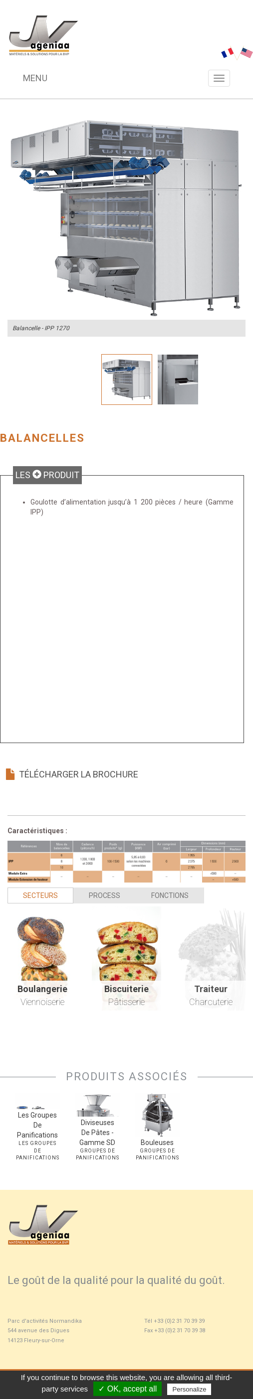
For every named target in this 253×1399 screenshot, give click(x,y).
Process (104, 895)
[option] (126, 218)
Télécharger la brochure (71, 774)
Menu (35, 78)
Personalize (189, 1389)
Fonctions (170, 895)
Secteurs (40, 895)
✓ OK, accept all (127, 1389)
